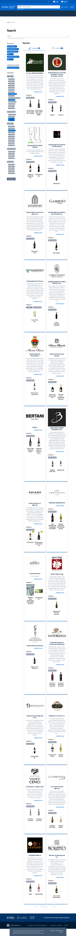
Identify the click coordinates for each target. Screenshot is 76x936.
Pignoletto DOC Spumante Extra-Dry (56, 618)
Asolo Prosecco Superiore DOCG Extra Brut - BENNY (39, 115)
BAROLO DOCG (60, 475)
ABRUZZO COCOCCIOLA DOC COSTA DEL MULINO (61, 531)
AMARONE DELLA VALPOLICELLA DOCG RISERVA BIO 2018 (30, 606)
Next (45, 110)
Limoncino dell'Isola (60, 761)
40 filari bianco (30, 547)
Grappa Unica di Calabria (52, 761)
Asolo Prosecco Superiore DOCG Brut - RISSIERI (30, 114)
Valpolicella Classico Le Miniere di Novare (39, 455)
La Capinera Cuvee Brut (30, 828)
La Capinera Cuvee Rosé (39, 828)
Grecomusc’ (61, 116)
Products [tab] (57, 48)
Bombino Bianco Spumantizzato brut (39, 549)
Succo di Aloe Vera (34, 326)
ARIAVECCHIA (56, 185)
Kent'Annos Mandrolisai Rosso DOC (61, 690)
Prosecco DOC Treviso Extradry (56, 903)
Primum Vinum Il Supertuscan (34, 398)
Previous (25, 110)
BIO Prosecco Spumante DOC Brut (52, 400)
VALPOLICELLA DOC (38, 176)
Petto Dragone (56, 256)
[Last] (54, 914)
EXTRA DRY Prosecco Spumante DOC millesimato (60, 401)
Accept (61, 932)
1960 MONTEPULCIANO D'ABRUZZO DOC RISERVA (52, 531)
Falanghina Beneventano (52, 833)
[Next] (51, 914)
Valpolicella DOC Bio (34, 763)
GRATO (30, 901)
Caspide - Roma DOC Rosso (34, 675)
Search (9, 36)
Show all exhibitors (20, 9)
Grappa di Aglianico (61, 833)
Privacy (52, 930)
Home (8, 22)
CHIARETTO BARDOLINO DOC (30, 177)
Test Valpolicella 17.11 (39, 603)
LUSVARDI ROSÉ (39, 901)
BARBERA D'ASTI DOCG (52, 475)
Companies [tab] (34, 48)
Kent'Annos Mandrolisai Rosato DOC (52, 690)
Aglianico (52, 116)
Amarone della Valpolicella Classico (30, 454)
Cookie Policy (59, 930)
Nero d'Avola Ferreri (34, 253)
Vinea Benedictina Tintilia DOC (56, 327)
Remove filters (11, 179)
